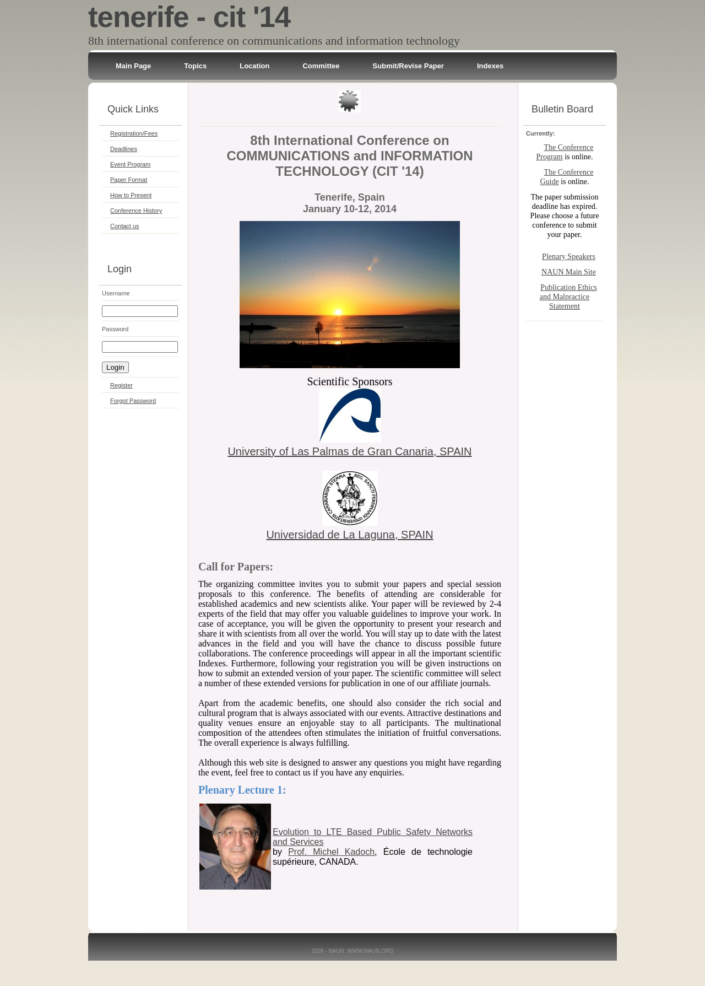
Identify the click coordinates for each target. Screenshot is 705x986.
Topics (195, 66)
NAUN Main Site (568, 272)
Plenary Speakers (568, 256)
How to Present (130, 195)
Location (254, 66)
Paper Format (128, 179)
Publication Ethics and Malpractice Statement (568, 296)
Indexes (490, 66)
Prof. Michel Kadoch (331, 851)
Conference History (136, 210)
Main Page (133, 66)
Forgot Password (133, 400)
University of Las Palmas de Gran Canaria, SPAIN (349, 451)
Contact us (124, 226)
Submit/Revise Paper (408, 66)
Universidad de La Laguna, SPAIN (349, 535)
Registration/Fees (134, 133)
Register (121, 385)
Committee (320, 66)
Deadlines (123, 149)
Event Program (130, 164)
